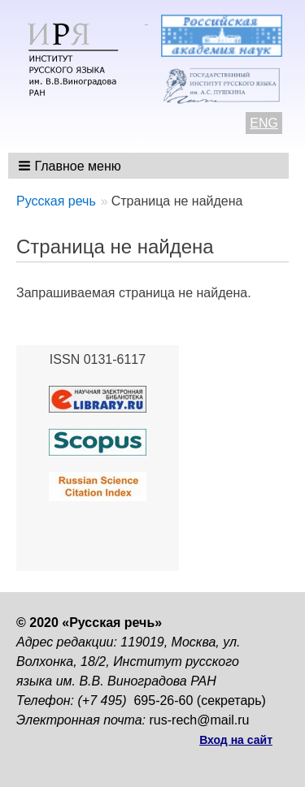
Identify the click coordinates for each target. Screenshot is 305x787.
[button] (71, 166)
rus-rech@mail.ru (200, 720)
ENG (264, 123)
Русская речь (56, 201)
